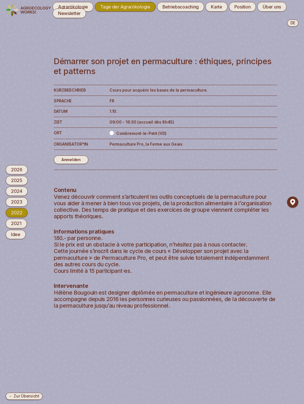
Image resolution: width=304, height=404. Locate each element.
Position (242, 7)
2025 (16, 180)
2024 (16, 191)
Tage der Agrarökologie (125, 7)
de (292, 22)
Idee (15, 234)
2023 (16, 202)
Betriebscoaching (180, 7)
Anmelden (71, 159)
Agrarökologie (73, 7)
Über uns (272, 7)
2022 (16, 212)
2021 (16, 223)
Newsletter (69, 13)
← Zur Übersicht (24, 396)
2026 (16, 169)
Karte (216, 7)
